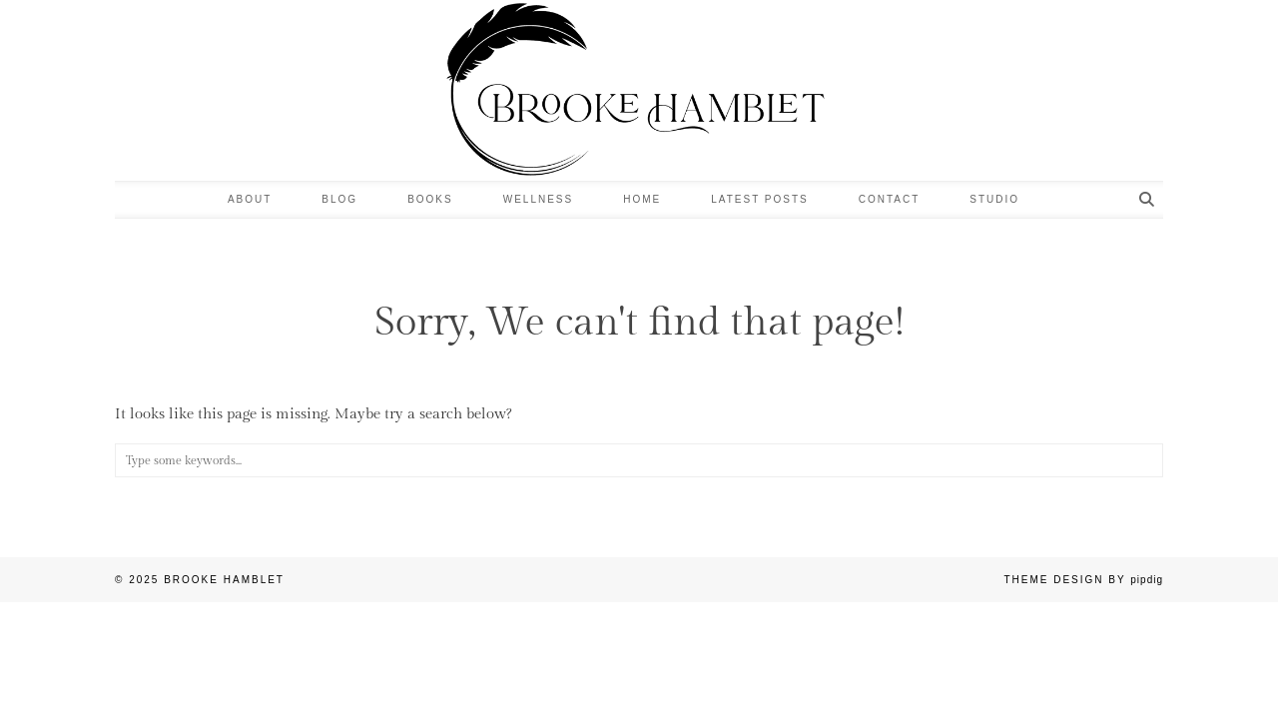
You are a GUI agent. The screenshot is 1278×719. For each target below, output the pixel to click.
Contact (890, 199)
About (250, 199)
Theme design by (1083, 579)
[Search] (1147, 200)
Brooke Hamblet (224, 579)
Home (642, 199)
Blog (339, 199)
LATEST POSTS (760, 199)
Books (430, 199)
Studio (994, 199)
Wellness (538, 199)
